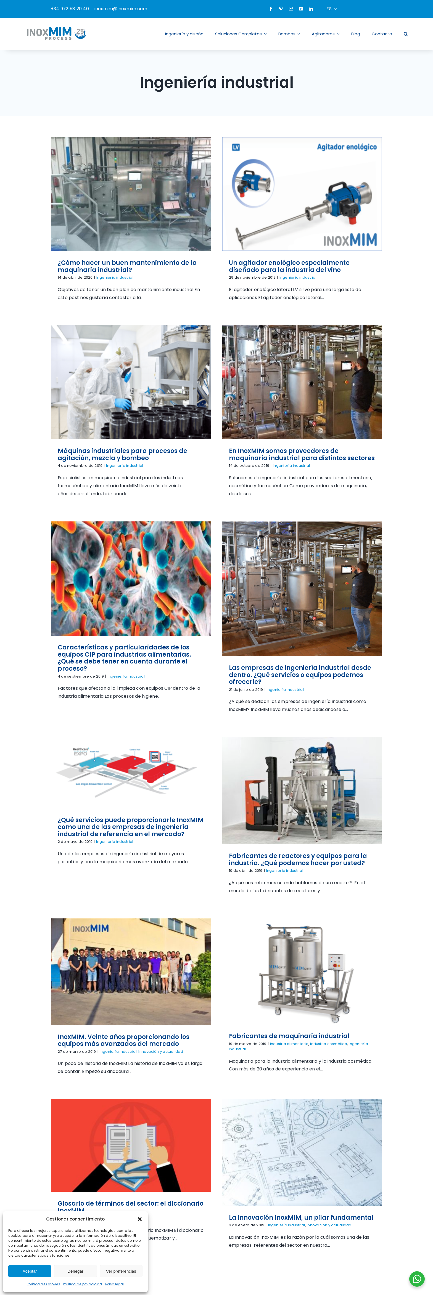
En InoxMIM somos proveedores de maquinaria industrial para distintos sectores (143, 438)
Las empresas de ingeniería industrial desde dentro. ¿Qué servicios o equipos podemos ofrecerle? (353, 476)
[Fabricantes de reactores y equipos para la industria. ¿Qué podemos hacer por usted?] (249, 568)
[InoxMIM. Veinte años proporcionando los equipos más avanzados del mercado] (343, 581)
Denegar (75, 1271)
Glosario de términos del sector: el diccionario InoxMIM (237, 807)
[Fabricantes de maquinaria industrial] (143, 739)
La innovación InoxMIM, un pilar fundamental (354, 817)
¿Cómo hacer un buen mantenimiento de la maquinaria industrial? (127, 266)
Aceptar (30, 1271)
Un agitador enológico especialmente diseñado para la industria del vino (236, 266)
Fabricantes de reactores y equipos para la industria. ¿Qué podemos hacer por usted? (245, 637)
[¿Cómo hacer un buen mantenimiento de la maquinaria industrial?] (131, 194)
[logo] (82, 1108)
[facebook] (271, 9)
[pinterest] (281, 9)
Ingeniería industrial (114, 277)
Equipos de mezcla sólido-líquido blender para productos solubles (124, 1077)
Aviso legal (114, 1284)
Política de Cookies (43, 1284)
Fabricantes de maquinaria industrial (130, 803)
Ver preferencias (121, 1271)
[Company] (291, 9)
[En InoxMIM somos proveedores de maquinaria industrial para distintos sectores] (143, 365)
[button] (139, 1219)
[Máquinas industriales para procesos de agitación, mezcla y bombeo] (343, 207)
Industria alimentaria (130, 811)
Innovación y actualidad (372, 661)
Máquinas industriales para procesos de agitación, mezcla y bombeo (334, 280)
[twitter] (321, 1209)
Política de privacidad (82, 1284)
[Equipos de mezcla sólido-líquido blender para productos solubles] (131, 958)
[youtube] (301, 9)
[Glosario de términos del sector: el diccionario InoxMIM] (237, 745)
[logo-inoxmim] (56, 26)
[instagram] (331, 1209)
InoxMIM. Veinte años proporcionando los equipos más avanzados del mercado (335, 650)
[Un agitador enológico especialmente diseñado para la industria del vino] (249, 194)
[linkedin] (311, 9)
